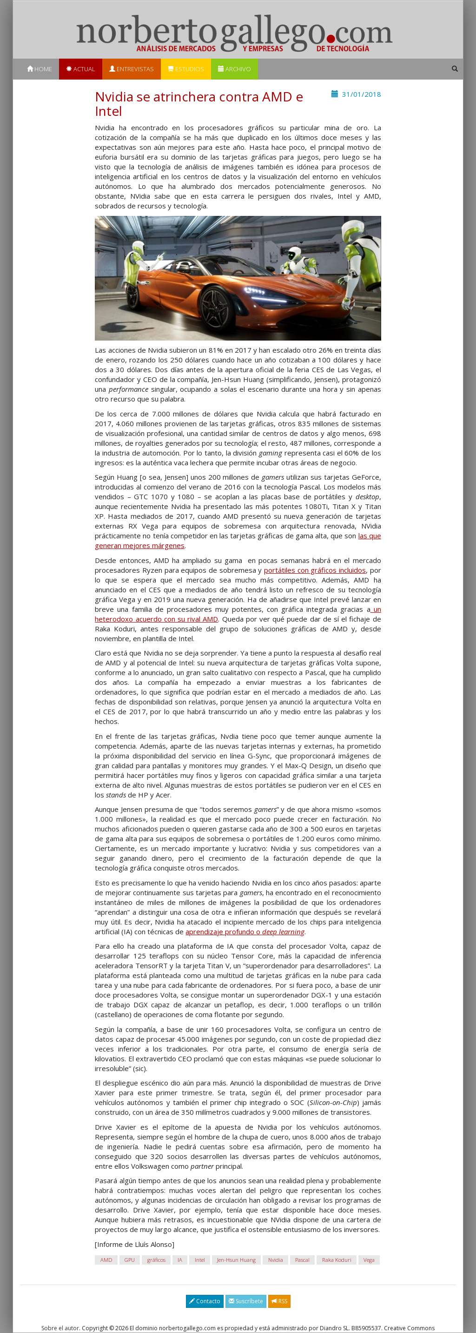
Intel (200, 1259)
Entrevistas (131, 69)
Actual (80, 69)
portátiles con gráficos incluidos (315, 570)
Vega (369, 1259)
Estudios (186, 69)
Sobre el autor (60, 1328)
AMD (106, 1259)
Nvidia (275, 1259)
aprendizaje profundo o (244, 931)
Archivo (234, 69)
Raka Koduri (336, 1259)
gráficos (156, 1259)
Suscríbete (246, 1301)
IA (180, 1259)
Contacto (204, 1301)
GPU (130, 1259)
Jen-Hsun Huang (236, 1259)
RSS (279, 1301)
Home (39, 69)
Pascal (302, 1259)
